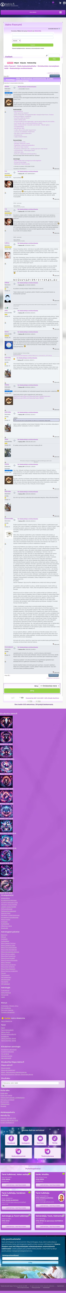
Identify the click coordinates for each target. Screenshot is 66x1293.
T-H (6, 171)
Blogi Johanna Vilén (8, 945)
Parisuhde (4, 995)
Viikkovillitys (5, 898)
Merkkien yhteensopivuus (10, 915)
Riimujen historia (7, 1010)
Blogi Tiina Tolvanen (8, 969)
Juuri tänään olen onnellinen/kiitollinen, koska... (28, 123)
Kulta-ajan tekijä (6, 1095)
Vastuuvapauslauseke (23, 1287)
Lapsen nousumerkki (8, 907)
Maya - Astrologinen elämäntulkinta (14, 1072)
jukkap (7, 282)
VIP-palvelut (5, 984)
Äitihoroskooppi (6, 909)
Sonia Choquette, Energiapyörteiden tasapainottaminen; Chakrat (34, 114)
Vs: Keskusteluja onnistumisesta (28, 171)
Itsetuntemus (6, 993)
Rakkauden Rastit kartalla (22, 164)
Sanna (7, 331)
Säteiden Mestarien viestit (22, 143)
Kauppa (3, 1106)
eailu (6, 310)
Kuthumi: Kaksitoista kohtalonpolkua (25, 153)
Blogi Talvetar (6, 962)
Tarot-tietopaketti (7, 1030)
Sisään (54, 3)
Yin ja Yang (5, 1054)
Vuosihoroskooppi (7, 1052)
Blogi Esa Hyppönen (8, 956)
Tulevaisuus (5, 990)
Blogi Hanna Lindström (9, 971)
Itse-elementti (6, 1058)
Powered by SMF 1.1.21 (33, 698)
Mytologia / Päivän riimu (9, 1006)
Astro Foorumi (13, 24)
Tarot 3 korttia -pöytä (8, 1041)
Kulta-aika (4, 1093)
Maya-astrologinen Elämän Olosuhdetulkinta (17, 1074)
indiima (7, 243)
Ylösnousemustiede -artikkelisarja (13, 1097)
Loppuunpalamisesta (20, 136)
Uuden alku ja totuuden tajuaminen (25, 130)
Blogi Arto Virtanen (8, 967)
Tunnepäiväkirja (19, 126)
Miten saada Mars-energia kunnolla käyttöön (27, 160)
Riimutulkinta (6, 1008)
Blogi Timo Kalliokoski (9, 947)
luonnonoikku (9, 518)
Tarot (3, 1028)
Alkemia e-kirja (6, 926)
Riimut (3, 937)
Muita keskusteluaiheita (26, 66)
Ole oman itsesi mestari (21, 147)
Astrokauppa (5, 979)
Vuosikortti (5, 1036)
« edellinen (50, 73)
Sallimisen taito (18, 152)
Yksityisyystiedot (35, 1287)
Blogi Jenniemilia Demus (10, 952)
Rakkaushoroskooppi (8, 911)
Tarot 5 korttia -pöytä (8, 1038)
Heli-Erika (8, 357)
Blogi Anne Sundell (8, 958)
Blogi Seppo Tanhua (8, 943)
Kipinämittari (5, 913)
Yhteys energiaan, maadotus (22, 116)
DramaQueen (9, 647)
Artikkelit (4, 922)
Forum (3, 973)
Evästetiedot (46, 1287)
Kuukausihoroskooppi (9, 900)
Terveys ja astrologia (20, 162)
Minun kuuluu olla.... (20, 142)
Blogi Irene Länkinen (8, 965)
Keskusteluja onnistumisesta (21, 68)
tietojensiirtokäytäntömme (22, 1251)
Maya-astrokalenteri (8, 1070)
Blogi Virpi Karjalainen (9, 950)
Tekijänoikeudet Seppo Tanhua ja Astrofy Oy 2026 (14, 1286)
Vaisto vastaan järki (20, 119)
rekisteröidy (37, 31)
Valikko (33, 12)
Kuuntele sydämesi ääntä (21, 118)
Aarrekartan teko (19, 128)
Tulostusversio (55, 75)
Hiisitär (7, 86)
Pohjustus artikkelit (7, 1100)
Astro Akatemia (6, 1021)
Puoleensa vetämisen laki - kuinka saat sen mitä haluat (30, 148)
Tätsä (6, 439)
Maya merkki (5, 919)
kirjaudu (29, 31)
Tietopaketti (5, 975)
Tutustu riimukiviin (8, 1012)
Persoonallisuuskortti (8, 1034)
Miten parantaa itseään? (21, 113)
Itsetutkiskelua (18, 111)
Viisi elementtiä (6, 1056)
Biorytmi (4, 935)
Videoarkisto (5, 1104)
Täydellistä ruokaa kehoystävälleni (24, 145)
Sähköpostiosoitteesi (10, 1255)
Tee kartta (4, 982)
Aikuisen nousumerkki (9, 904)
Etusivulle (4, 928)
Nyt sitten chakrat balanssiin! (23, 133)
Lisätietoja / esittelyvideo (16, 1185)
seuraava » (57, 73)
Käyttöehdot (60, 1286)
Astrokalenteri (6, 977)
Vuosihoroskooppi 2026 (9, 902)
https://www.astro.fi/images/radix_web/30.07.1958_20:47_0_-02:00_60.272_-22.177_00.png (32, 355)
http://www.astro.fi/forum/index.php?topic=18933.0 (28, 398)
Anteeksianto (18, 135)
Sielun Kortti (5, 1032)
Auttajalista (5, 924)
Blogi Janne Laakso (8, 954)
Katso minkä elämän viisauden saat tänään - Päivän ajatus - (32, 125)
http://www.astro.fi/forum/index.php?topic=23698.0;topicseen (31, 396)
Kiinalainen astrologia (8, 1049)
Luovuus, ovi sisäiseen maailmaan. (24, 131)
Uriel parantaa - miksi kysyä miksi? (24, 150)
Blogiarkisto (5, 1102)
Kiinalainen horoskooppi (9, 917)
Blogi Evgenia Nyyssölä (9, 960)
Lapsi (3, 997)
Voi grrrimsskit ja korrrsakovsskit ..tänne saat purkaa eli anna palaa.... (34, 121)
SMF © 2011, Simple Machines (50, 698)
